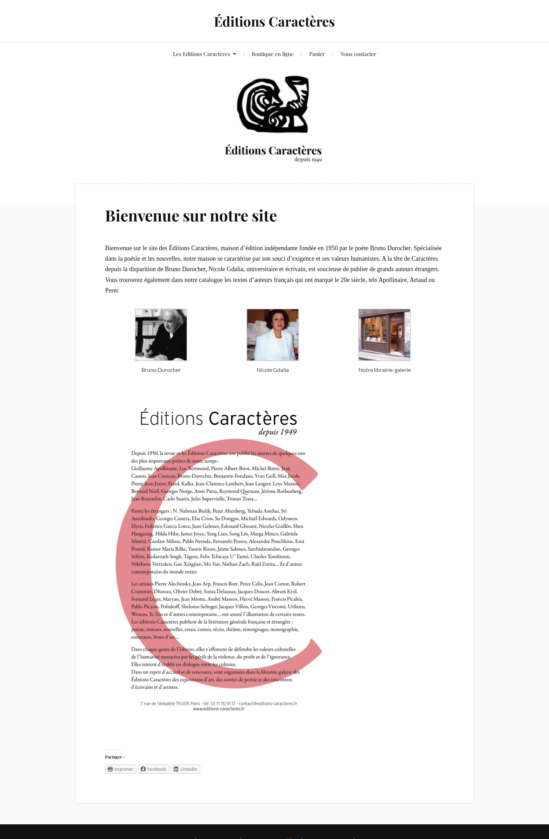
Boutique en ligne (273, 53)
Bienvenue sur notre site (191, 215)
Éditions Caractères (274, 21)
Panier (317, 53)
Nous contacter (358, 53)
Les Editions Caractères (201, 53)
